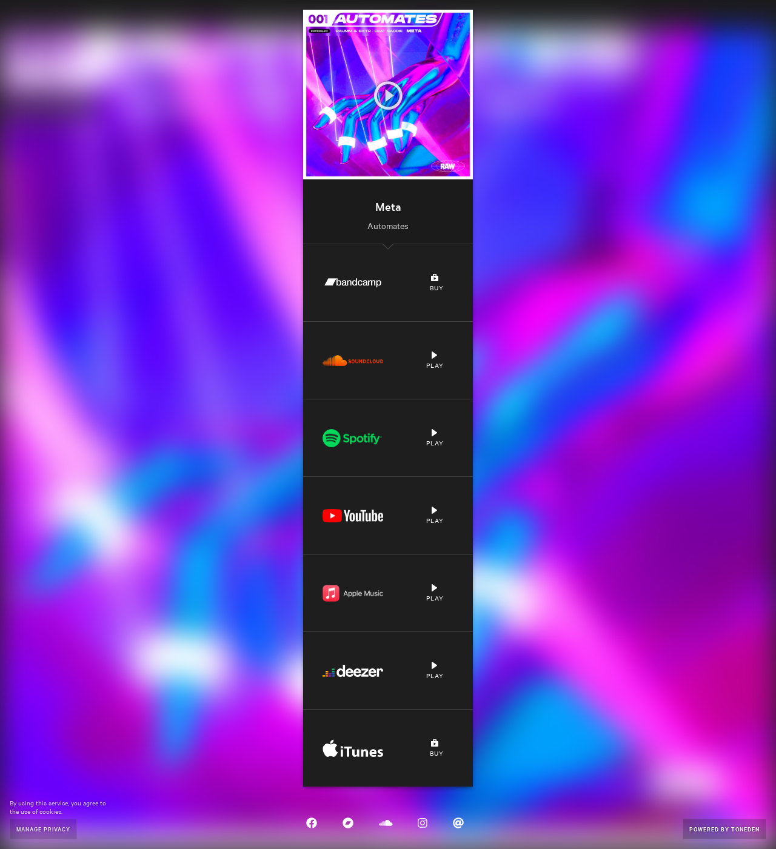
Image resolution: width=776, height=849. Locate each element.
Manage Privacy (43, 828)
